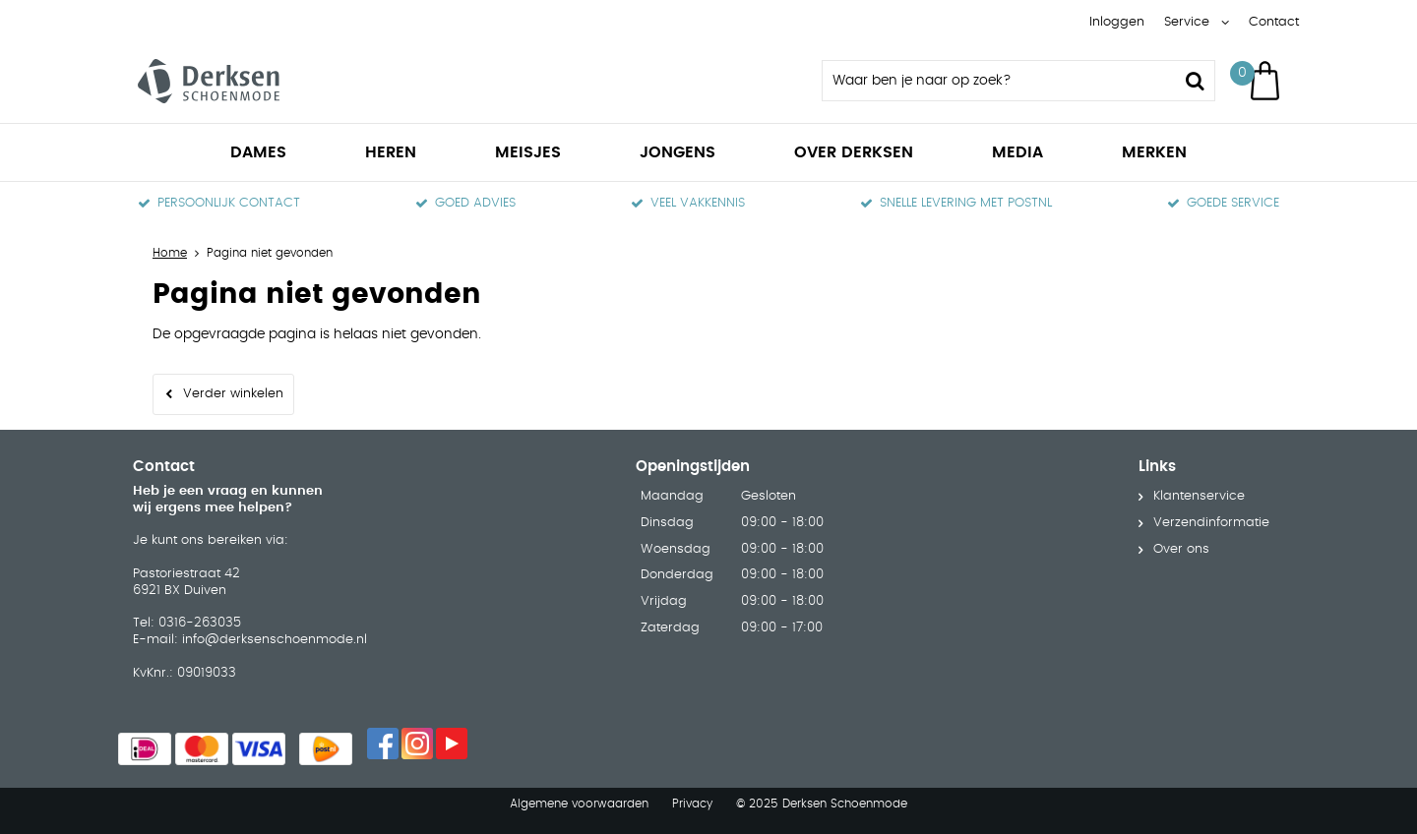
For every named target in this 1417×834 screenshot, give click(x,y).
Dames (258, 152)
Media (1017, 152)
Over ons (1181, 549)
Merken (1154, 152)
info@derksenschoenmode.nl (274, 639)
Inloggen (1116, 22)
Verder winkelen (233, 393)
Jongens (677, 152)
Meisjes (528, 152)
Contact (1274, 22)
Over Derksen (853, 152)
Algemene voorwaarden (579, 803)
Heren (390, 152)
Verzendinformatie (1211, 522)
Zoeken (1194, 80)
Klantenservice (1199, 496)
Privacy (692, 803)
